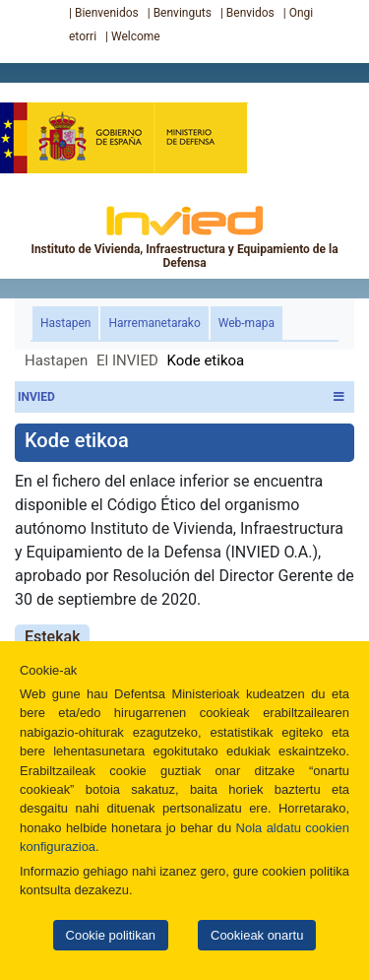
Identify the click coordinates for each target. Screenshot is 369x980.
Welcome (135, 36)
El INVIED (127, 360)
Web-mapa (246, 323)
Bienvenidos (107, 13)
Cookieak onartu (257, 935)
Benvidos (250, 13)
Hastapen (69, 321)
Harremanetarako (154, 323)
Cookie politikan (110, 935)
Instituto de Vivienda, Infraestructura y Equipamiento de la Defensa (184, 236)
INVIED (181, 397)
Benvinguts (183, 13)
